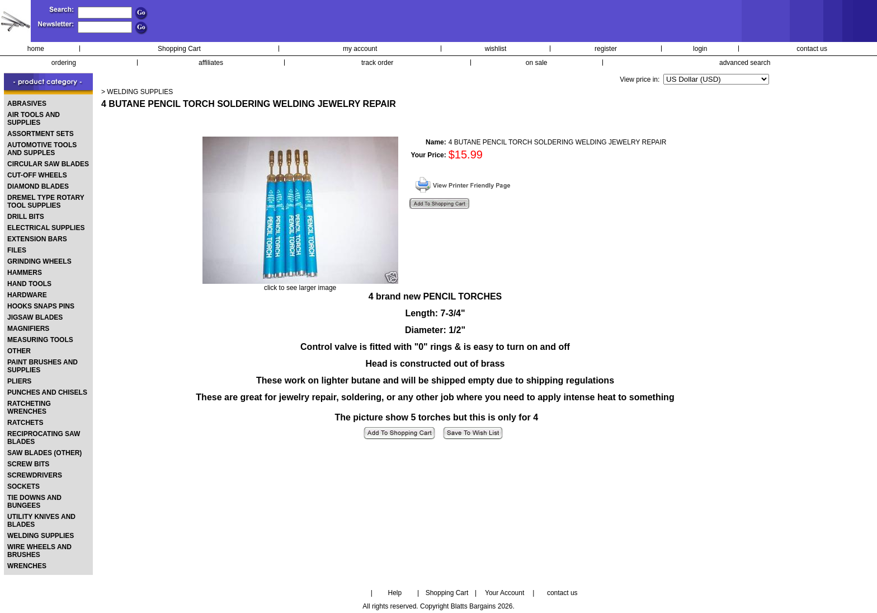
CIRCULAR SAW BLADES (48, 164)
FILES (16, 250)
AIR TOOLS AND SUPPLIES (33, 119)
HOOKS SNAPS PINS (40, 306)
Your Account (504, 593)
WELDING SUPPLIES (40, 536)
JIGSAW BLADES (35, 317)
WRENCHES (26, 566)
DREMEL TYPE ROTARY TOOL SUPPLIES (45, 201)
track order (377, 63)
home (35, 49)
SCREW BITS (28, 464)
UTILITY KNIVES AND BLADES (41, 520)
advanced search (744, 63)
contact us (811, 49)
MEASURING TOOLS (40, 340)
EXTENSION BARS (37, 239)
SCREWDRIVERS (34, 475)
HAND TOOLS (29, 284)
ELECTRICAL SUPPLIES (45, 228)
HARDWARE (27, 295)
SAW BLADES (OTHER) (44, 453)
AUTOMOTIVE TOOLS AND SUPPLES (42, 149)
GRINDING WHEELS (39, 261)
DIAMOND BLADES (38, 186)
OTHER (19, 351)
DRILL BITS (25, 217)
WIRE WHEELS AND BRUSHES (39, 551)
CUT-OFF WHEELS (37, 175)
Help (395, 593)
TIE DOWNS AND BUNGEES (34, 501)
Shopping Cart (179, 49)
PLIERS (19, 381)
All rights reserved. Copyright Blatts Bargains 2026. (438, 606)
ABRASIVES (26, 103)
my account (360, 49)
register (606, 49)
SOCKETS (23, 486)
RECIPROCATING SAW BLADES (43, 438)
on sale (537, 63)
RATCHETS (25, 423)
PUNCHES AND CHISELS (47, 392)
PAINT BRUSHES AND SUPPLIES (42, 366)
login (700, 49)
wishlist (496, 49)
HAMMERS (24, 273)
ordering (63, 63)
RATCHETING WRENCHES (29, 407)
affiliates (211, 63)
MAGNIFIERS (28, 329)
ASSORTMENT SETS (40, 134)
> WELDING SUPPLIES (137, 92)
